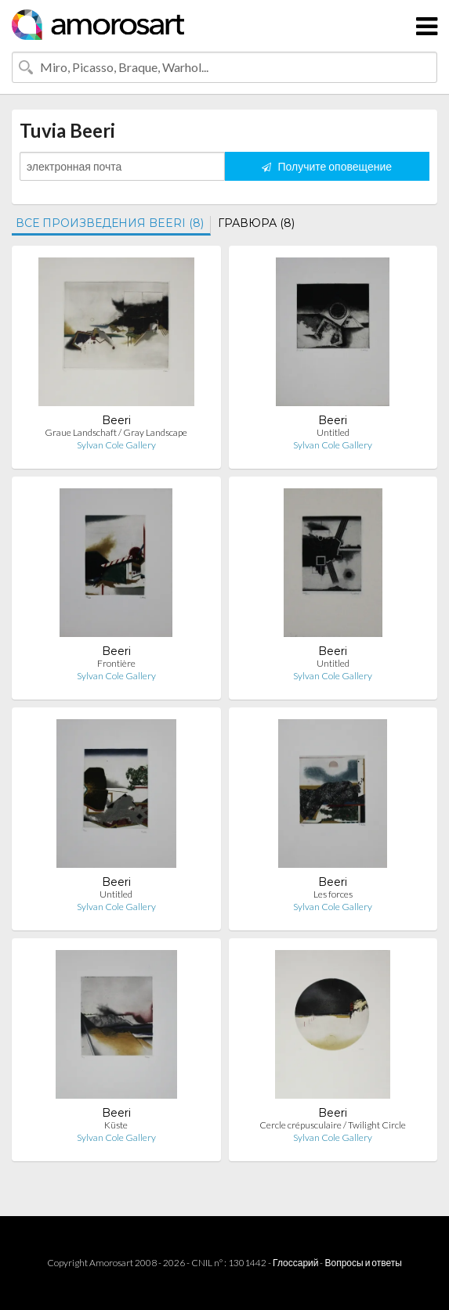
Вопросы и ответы (362, 1263)
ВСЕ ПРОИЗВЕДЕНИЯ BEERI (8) (110, 223)
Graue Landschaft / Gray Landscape (116, 432)
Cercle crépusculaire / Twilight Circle (332, 1125)
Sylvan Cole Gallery (116, 445)
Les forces (333, 894)
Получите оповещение (327, 166)
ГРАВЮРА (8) (256, 223)
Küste (116, 1125)
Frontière (116, 663)
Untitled (333, 432)
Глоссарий (295, 1263)
